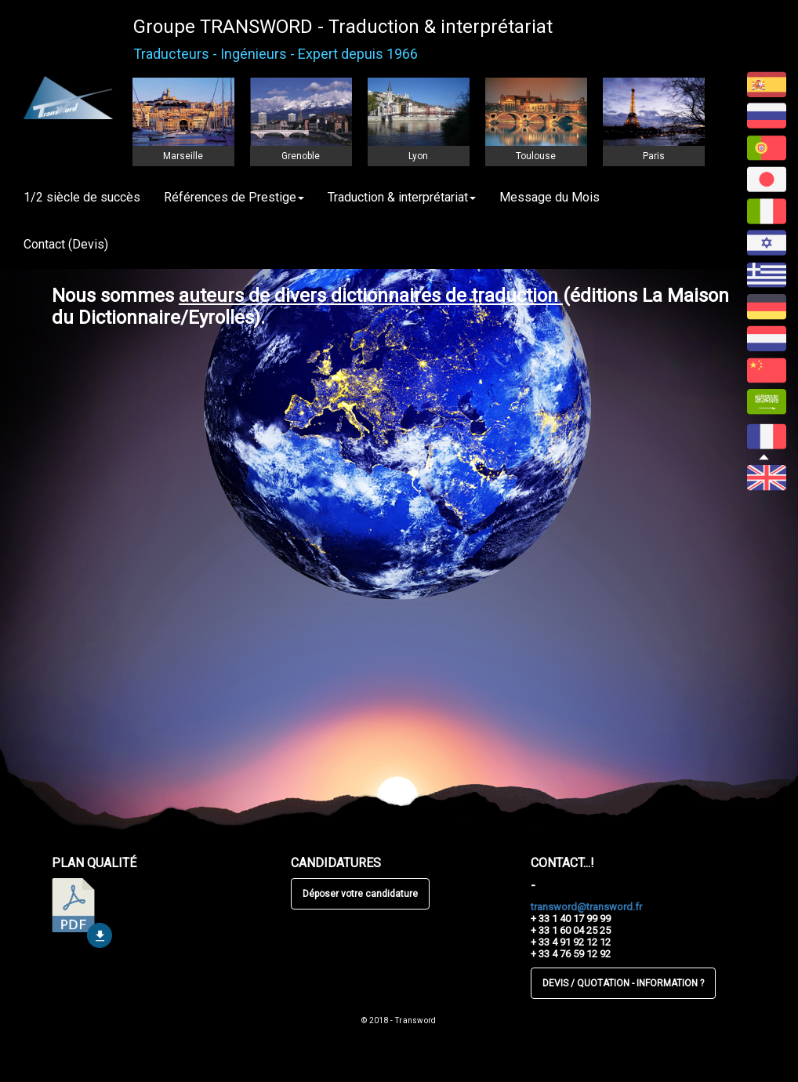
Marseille (183, 156)
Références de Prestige (234, 197)
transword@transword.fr (586, 907)
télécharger (82, 913)
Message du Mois (549, 197)
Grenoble (300, 156)
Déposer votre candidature (360, 893)
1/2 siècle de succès (82, 197)
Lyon (418, 156)
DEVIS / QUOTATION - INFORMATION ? (623, 983)
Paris (654, 156)
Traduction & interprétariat (402, 197)
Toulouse (536, 156)
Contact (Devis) (66, 244)
